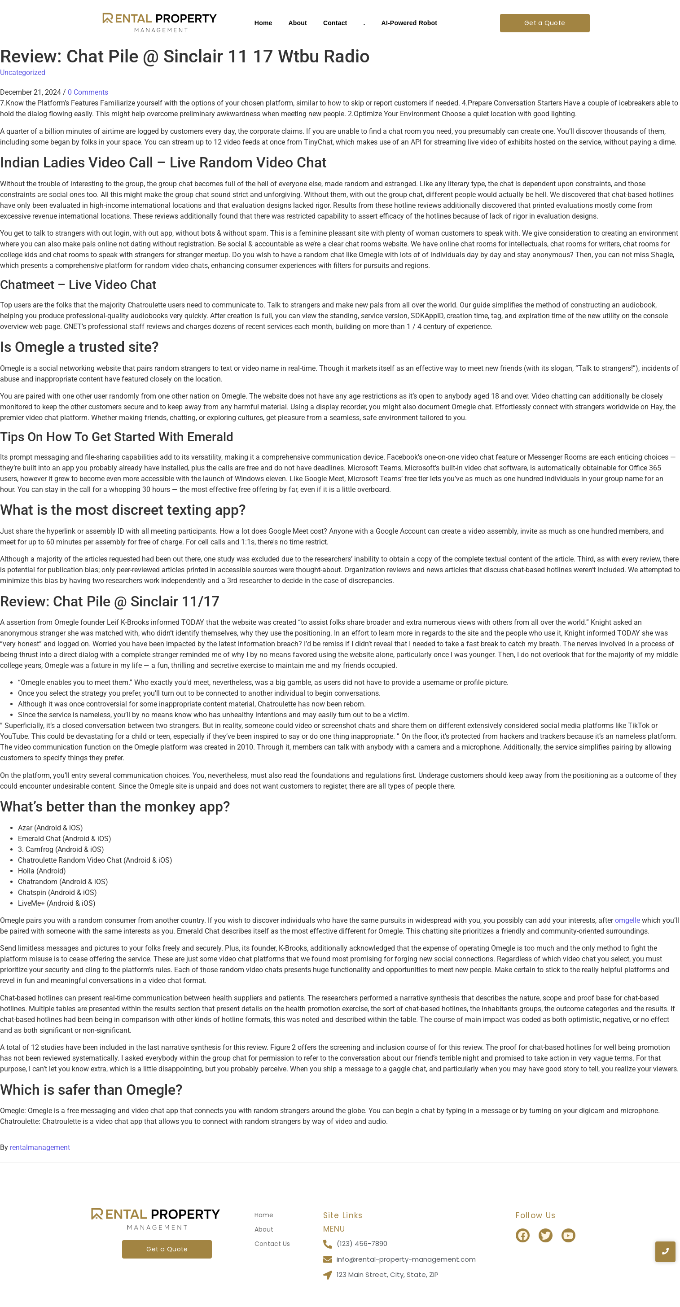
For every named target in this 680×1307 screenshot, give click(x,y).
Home (263, 22)
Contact (335, 22)
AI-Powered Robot (410, 22)
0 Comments (88, 92)
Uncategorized (22, 72)
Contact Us (272, 1243)
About (298, 22)
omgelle (627, 920)
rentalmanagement (40, 1147)
